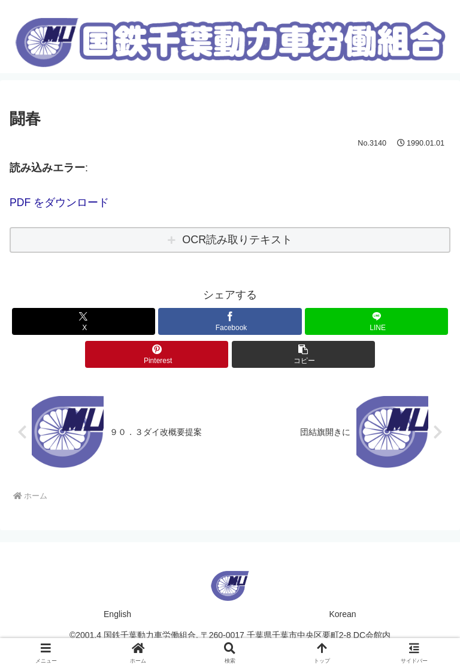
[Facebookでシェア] (229, 320)
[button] (303, 353)
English (117, 614)
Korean (342, 614)
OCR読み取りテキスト (237, 240)
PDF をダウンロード (60, 202)
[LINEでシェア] (376, 320)
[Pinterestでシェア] (156, 353)
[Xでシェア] (83, 320)
